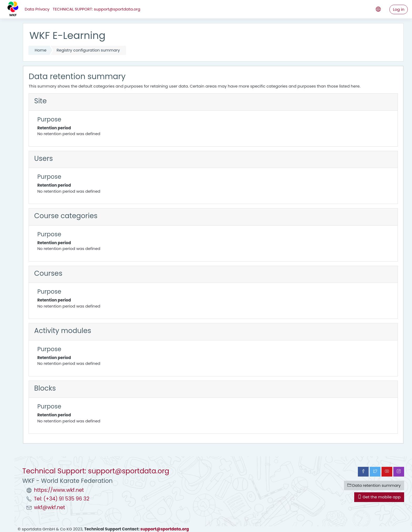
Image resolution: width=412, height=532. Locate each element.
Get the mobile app (379, 497)
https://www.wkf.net (59, 490)
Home (41, 50)
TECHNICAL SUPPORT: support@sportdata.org (96, 9)
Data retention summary (374, 485)
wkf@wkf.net (49, 507)
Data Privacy (37, 9)
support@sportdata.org (164, 529)
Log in (398, 9)
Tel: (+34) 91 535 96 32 (61, 498)
